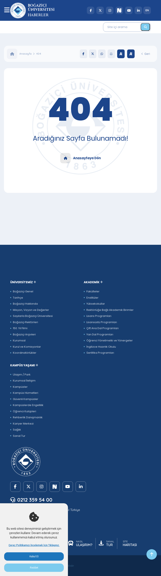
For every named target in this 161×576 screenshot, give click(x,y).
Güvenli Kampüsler (25, 399)
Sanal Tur (19, 436)
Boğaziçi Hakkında (25, 304)
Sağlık (17, 430)
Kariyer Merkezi (23, 424)
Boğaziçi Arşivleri (24, 334)
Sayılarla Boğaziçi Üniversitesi (33, 316)
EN (147, 10)
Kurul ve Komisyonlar (27, 347)
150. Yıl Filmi (20, 328)
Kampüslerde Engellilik (28, 405)
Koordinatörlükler (24, 353)
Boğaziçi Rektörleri (25, 322)
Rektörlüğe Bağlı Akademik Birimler (110, 310)
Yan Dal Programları (99, 334)
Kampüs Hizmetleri (25, 393)
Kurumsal (19, 340)
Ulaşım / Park (22, 375)
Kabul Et (34, 556)
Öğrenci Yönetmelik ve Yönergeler (109, 340)
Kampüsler (20, 387)
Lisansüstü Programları (101, 322)
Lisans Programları (98, 316)
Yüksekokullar (95, 304)
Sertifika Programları (100, 353)
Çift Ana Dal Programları (102, 328)
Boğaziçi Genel (23, 291)
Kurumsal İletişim (24, 381)
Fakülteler (93, 291)
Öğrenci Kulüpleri (24, 411)
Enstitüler (92, 298)
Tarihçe (18, 298)
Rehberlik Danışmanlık (28, 417)
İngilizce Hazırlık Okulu (101, 347)
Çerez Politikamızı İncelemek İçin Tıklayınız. (34, 545)
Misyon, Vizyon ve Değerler (31, 310)
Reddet (34, 567)
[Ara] (145, 27)
